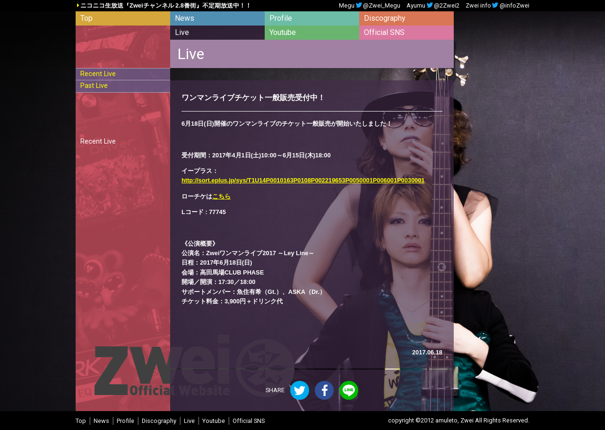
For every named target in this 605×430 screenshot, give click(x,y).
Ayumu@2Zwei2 (432, 6)
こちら (221, 196)
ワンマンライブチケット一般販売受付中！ (253, 98)
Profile (280, 18)
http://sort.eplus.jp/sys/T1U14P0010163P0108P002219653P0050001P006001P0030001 (303, 180)
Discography (385, 18)
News (184, 18)
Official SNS (384, 32)
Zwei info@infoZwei (497, 6)
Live (182, 32)
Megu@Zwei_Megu (369, 6)
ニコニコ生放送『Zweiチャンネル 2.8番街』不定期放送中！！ (165, 6)
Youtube (282, 32)
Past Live (94, 86)
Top (86, 18)
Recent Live (98, 74)
